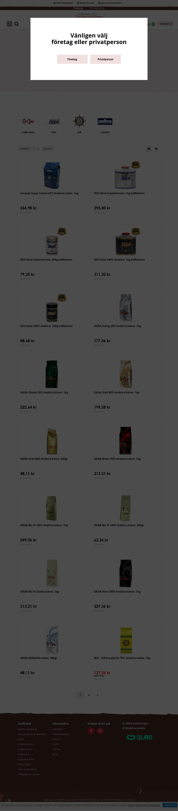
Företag (72, 59)
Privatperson (105, 59)
